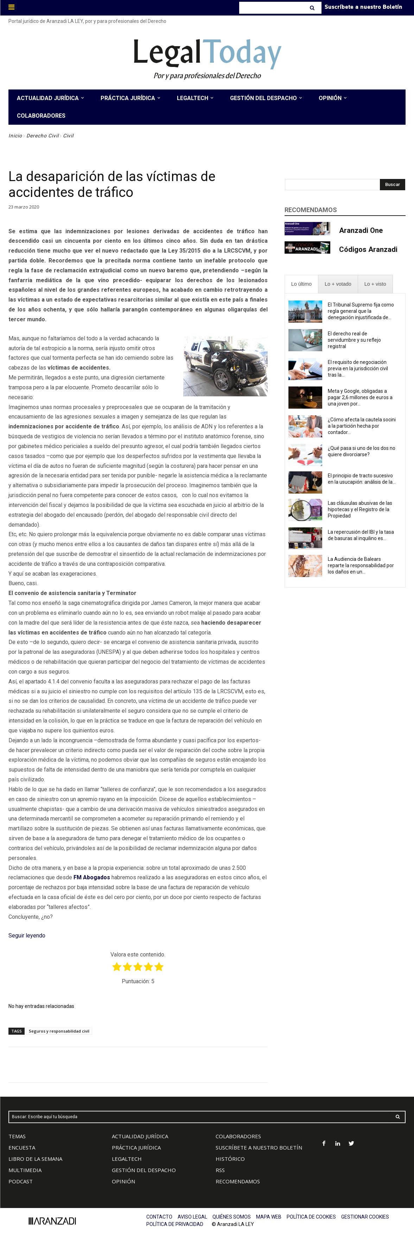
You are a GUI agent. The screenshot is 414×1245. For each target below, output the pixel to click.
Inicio (15, 135)
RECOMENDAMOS (238, 1181)
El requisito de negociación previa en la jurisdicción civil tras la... (358, 368)
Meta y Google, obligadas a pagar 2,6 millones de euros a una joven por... (360, 397)
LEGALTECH (127, 1158)
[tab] (301, 284)
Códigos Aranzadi (368, 249)
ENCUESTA (21, 1147)
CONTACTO (159, 1217)
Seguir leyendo (26, 935)
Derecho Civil (42, 135)
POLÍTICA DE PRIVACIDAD (174, 1224)
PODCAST (20, 1181)
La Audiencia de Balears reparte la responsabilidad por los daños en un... (361, 565)
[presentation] (301, 284)
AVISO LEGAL (192, 1217)
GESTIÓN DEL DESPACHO (144, 1169)
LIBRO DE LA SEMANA (35, 1158)
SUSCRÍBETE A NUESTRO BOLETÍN (259, 1147)
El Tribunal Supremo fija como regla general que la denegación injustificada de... (361, 311)
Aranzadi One (361, 230)
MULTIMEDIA (25, 1169)
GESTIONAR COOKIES (365, 1217)
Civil (68, 135)
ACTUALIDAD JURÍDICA (140, 1136)
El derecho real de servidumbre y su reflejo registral (354, 340)
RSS (220, 1169)
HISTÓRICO (230, 1158)
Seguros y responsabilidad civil (59, 1031)
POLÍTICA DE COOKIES (311, 1217)
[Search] (313, 7)
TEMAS (17, 1136)
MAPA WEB (268, 1217)
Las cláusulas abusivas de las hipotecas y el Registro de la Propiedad (360, 509)
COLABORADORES (238, 1136)
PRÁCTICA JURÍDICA (136, 1147)
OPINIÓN (123, 1181)
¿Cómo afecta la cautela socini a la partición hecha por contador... (362, 426)
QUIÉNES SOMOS (231, 1217)
